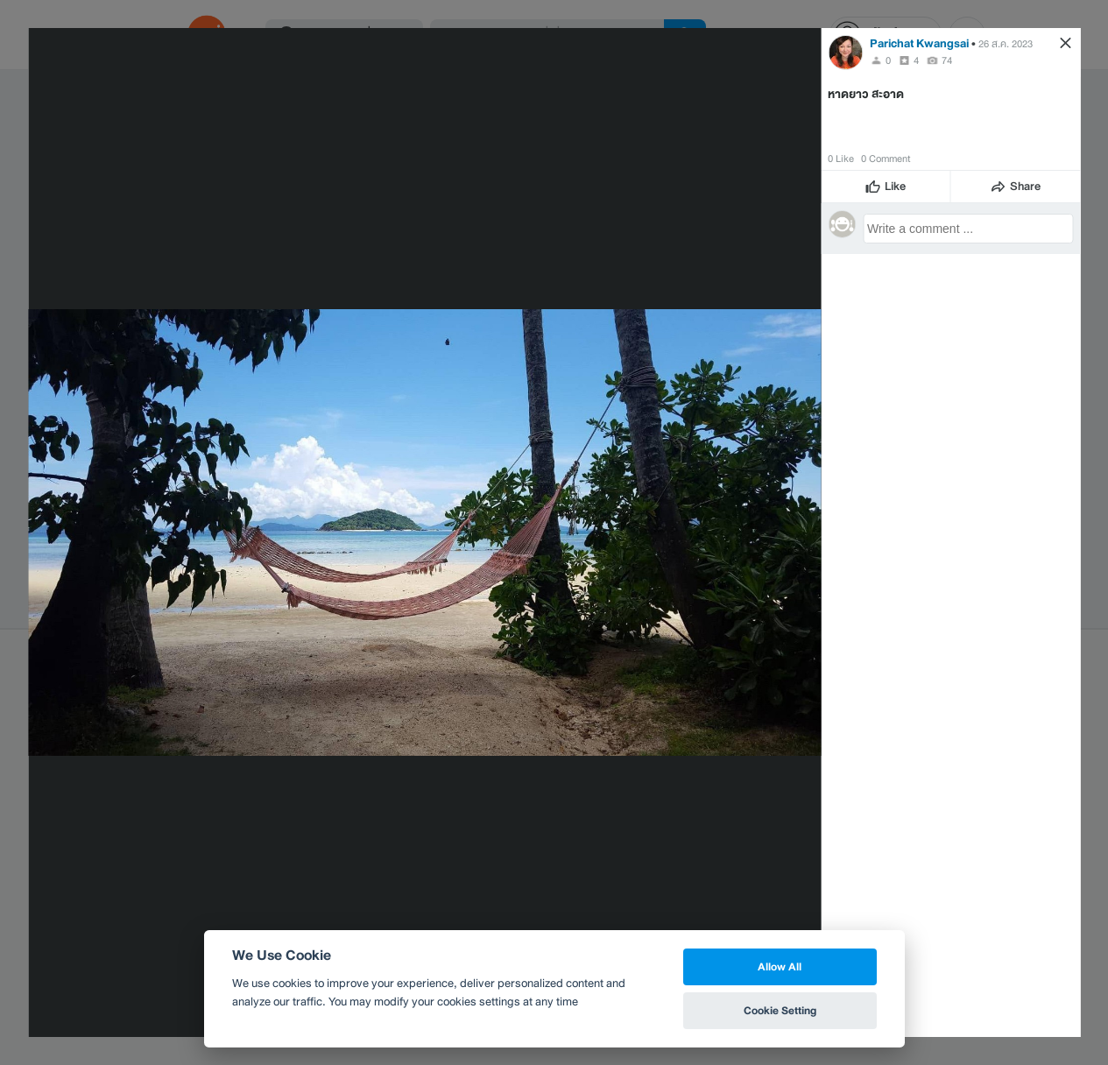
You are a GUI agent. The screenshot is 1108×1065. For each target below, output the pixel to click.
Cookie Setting (780, 1010)
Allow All (779, 966)
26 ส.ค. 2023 (1005, 44)
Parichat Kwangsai (919, 43)
